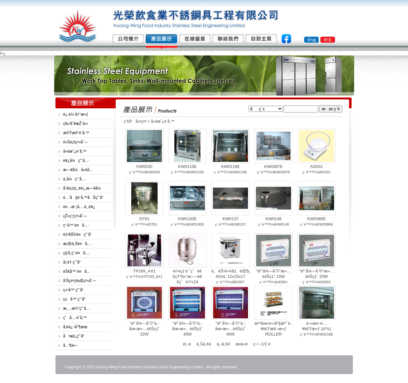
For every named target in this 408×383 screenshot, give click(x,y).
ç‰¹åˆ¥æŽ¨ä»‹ (75, 123)
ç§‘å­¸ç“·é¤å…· (76, 253)
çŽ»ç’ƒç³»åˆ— (75, 216)
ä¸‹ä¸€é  (226, 344)
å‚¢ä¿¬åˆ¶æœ (77, 327)
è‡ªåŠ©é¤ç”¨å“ (79, 234)
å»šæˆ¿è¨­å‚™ (74, 151)
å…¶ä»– (70, 345)
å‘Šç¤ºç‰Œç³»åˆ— (79, 280)
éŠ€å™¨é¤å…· (77, 271)
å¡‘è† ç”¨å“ (73, 262)
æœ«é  (244, 344)
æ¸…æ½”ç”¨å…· (77, 308)
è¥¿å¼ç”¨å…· (76, 160)
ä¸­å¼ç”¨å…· (74, 179)
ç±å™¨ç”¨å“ (76, 299)
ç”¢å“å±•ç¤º (135, 121)
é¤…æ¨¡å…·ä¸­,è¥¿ (79, 207)
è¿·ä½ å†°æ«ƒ (76, 114)
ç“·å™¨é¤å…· (76, 225)
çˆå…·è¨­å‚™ (75, 317)
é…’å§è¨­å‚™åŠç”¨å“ (84, 197)
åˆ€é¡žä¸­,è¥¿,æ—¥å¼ (83, 188)
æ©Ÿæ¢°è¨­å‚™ (76, 133)
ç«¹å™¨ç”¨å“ (75, 290)
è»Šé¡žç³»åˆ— (75, 142)
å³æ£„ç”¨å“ (75, 336)
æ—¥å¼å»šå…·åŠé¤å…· (78, 171)
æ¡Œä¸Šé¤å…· (77, 244)
